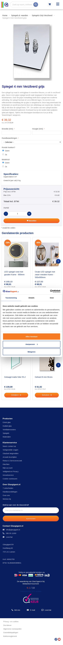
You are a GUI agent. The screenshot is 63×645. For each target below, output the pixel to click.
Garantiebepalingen (10, 632)
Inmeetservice (8, 475)
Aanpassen (31, 344)
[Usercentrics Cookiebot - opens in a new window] (50, 291)
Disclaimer (7, 625)
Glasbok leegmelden (10, 453)
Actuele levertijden (10, 457)
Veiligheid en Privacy (11, 471)
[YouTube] (59, 639)
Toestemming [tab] (11, 298)
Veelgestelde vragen (10, 450)
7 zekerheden (8, 488)
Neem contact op (9, 446)
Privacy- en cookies (11, 622)
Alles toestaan (32, 337)
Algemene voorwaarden (12, 629)
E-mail (31, 610)
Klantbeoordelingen (10, 492)
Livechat (9, 537)
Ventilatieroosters (9, 430)
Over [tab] (52, 298)
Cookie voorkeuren (10, 479)
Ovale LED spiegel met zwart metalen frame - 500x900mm (45, 275)
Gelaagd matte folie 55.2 (15, 377)
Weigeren (31, 352)
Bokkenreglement (10, 636)
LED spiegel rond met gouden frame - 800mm (14, 273)
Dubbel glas (7, 426)
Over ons (6, 495)
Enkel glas (7, 422)
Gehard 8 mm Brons (44, 377)
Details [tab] (31, 298)
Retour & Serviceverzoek (12, 461)
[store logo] (4, 5)
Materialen (7, 437)
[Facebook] (56, 639)
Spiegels (6, 433)
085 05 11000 (11, 533)
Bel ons (15, 610)
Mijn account (7, 468)
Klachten (6, 464)
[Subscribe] (31, 518)
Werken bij (7, 499)
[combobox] (24, 4)
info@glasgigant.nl (13, 530)
